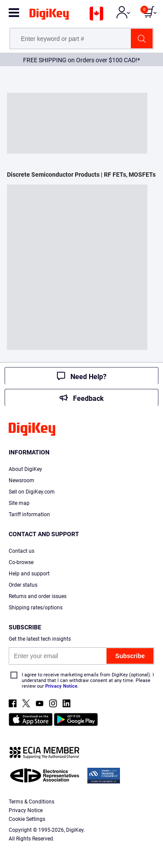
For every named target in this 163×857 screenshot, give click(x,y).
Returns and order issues (38, 596)
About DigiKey (25, 469)
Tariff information (29, 514)
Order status (23, 585)
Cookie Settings (27, 819)
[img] (49, 16)
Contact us (21, 551)
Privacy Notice (61, 686)
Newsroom (21, 480)
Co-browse (21, 562)
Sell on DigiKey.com (32, 492)
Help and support (29, 574)
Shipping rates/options (36, 608)
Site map (19, 503)
